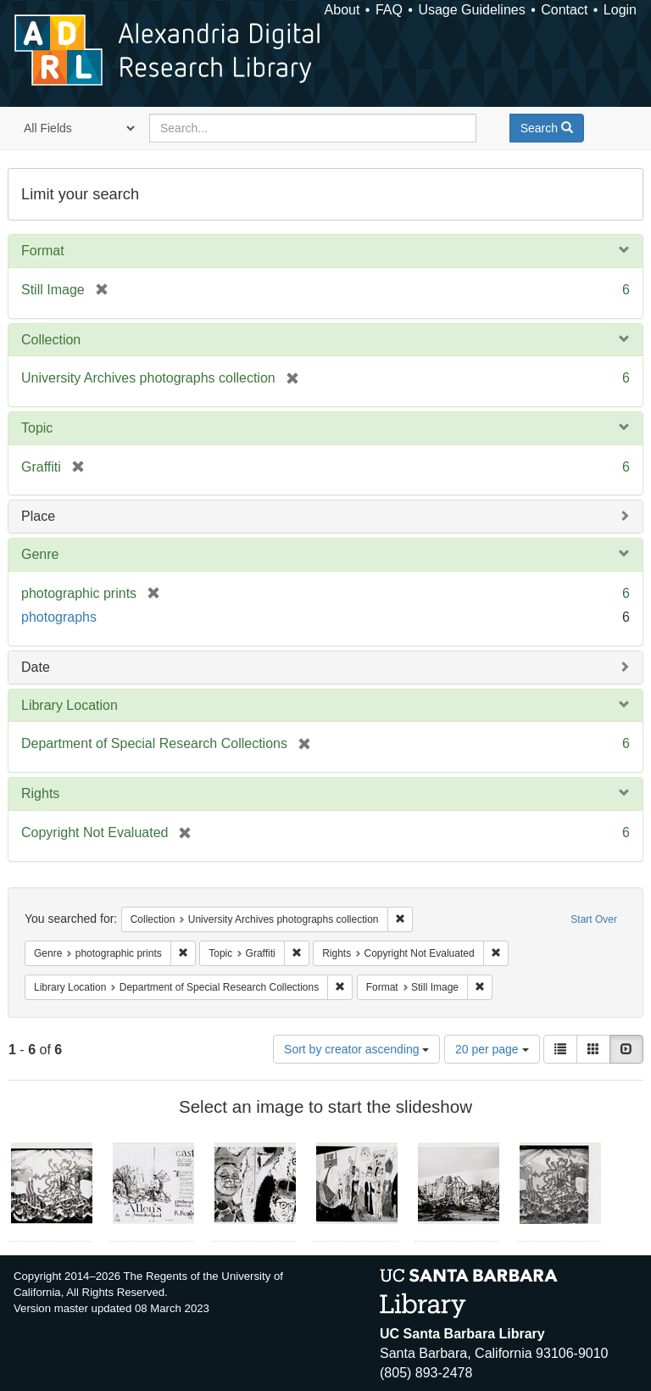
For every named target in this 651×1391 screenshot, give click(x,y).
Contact (564, 10)
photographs (59, 617)
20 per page (492, 1049)
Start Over (593, 919)
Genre (39, 554)
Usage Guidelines (471, 10)
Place (38, 516)
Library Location (69, 705)
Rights (40, 793)
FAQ (389, 10)
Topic (37, 428)
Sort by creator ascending (356, 1049)
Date (35, 667)
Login (620, 10)
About (342, 10)
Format (42, 250)
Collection (51, 339)
